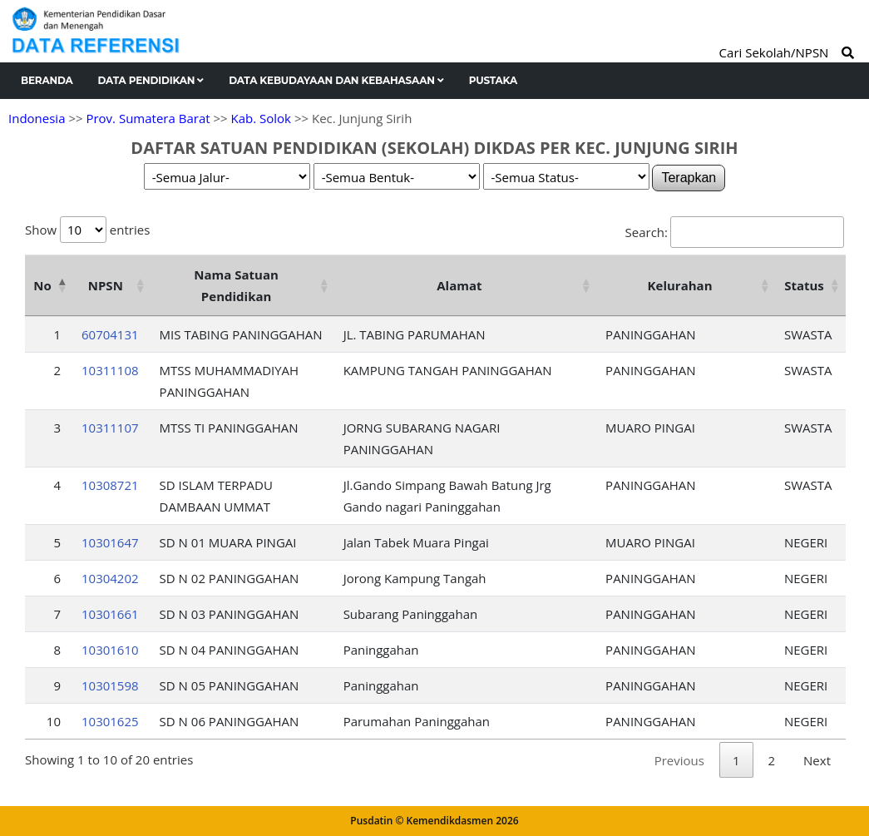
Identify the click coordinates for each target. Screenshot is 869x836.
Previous (679, 760)
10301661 (110, 614)
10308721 (110, 485)
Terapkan (688, 178)
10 (54, 721)
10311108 (110, 370)
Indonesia (36, 118)
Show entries (87, 229)
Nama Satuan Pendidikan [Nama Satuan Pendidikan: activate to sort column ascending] (236, 285)
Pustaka (493, 80)
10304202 (110, 578)
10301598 (110, 685)
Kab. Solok (261, 118)
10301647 (110, 542)
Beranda (47, 80)
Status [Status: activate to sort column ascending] (804, 285)
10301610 (110, 649)
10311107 (110, 427)
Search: (734, 232)
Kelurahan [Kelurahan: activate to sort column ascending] (680, 285)
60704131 (110, 334)
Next (817, 760)
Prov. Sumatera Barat (148, 118)
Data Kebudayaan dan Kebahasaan (336, 80)
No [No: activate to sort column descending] (42, 285)
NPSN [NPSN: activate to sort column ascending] (105, 285)
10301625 (110, 721)
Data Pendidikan (151, 80)
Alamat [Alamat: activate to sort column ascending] (459, 285)
